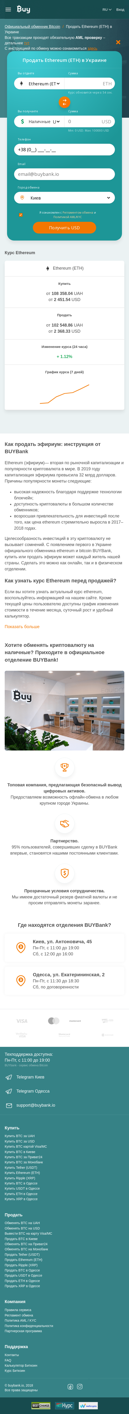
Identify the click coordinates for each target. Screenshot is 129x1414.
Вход (120, 9)
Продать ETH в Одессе (22, 1281)
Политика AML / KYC (20, 1320)
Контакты (12, 1355)
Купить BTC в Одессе (21, 1183)
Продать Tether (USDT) (22, 1254)
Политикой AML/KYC (67, 217)
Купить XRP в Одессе (21, 1199)
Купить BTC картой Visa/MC (26, 1146)
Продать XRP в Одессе (22, 1286)
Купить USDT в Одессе (22, 1188)
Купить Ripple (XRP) (20, 1178)
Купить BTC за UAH (20, 1136)
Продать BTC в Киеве (21, 1239)
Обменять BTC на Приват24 (26, 1244)
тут (27, 43)
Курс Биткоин (15, 1371)
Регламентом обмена (78, 213)
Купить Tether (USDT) (21, 1167)
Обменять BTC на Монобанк (26, 1249)
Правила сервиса (18, 1310)
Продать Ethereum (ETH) (23, 1260)
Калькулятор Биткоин (21, 1365)
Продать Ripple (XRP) (21, 1265)
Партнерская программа (23, 1331)
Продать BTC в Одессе (22, 1270)
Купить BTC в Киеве (20, 1152)
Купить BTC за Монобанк (24, 1162)
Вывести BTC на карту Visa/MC (28, 1233)
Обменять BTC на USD (22, 1228)
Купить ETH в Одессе (21, 1194)
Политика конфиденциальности (29, 1326)
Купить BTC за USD (20, 1141)
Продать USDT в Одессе (23, 1275)
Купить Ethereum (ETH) (22, 1173)
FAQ (8, 1360)
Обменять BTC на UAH (22, 1223)
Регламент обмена (19, 1315)
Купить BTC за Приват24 (23, 1157)
